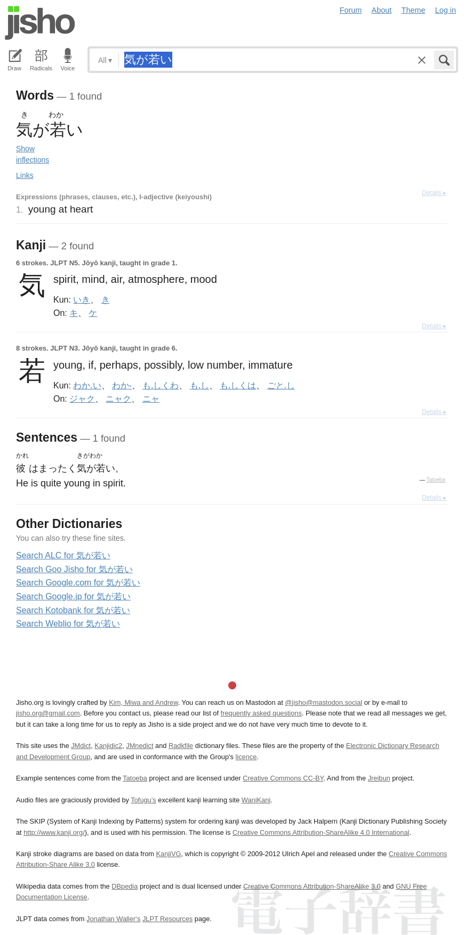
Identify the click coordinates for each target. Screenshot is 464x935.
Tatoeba (435, 480)
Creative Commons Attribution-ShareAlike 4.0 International (321, 832)
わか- (122, 385)
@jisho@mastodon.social (323, 702)
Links (25, 175)
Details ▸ (434, 193)
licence (246, 757)
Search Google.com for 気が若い (78, 582)
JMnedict (139, 746)
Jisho (40, 23)
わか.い (87, 385)
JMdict (81, 746)
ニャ (150, 398)
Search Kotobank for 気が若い (73, 610)
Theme (414, 10)
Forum (351, 10)
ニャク (118, 398)
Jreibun (379, 778)
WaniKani (256, 800)
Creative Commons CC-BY (283, 778)
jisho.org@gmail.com (48, 713)
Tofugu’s (143, 800)
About (382, 10)
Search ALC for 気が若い (63, 555)
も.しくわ (160, 385)
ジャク (82, 398)
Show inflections (32, 154)
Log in (445, 10)
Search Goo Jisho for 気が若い (74, 569)
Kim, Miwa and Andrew (143, 702)
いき (81, 299)
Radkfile (181, 746)
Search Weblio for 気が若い (68, 623)
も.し (199, 385)
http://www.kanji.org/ (54, 832)
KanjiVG (168, 854)
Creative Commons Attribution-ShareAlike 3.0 (311, 886)
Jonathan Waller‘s (113, 919)
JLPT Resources (167, 919)
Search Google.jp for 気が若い (73, 596)
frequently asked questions (261, 713)
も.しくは (238, 385)
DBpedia (124, 886)
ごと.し (281, 385)
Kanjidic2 (108, 746)
